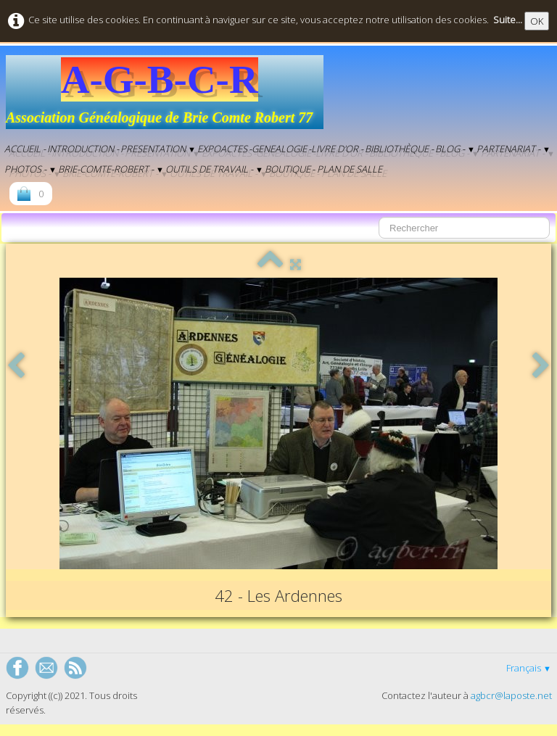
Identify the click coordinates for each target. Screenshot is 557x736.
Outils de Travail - (214, 168)
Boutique (287, 168)
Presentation (158, 148)
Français (528, 667)
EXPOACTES (222, 148)
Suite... (507, 19)
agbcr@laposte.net (511, 695)
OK (536, 21)
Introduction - (83, 148)
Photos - (30, 168)
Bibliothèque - (399, 148)
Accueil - (25, 148)
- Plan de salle (347, 168)
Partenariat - (513, 148)
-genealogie (278, 148)
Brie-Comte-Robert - (111, 168)
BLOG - (455, 148)
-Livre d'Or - (335, 148)
